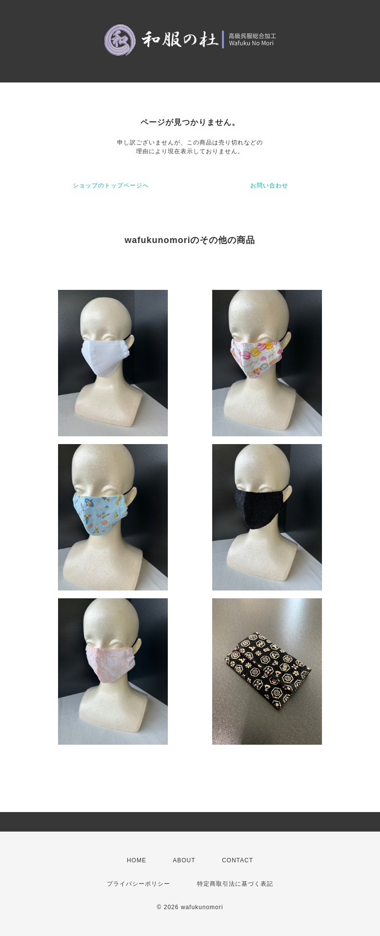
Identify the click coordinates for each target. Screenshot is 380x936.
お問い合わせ (269, 185)
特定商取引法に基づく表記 (235, 883)
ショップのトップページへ (111, 185)
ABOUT (184, 860)
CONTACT (237, 860)
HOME (136, 860)
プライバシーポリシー (138, 883)
